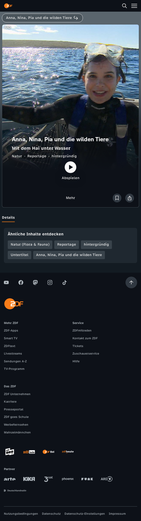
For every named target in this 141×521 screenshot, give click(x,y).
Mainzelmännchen (17, 432)
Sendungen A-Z (15, 361)
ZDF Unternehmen (17, 394)
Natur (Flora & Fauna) (30, 244)
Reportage (36, 156)
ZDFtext (9, 346)
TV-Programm (14, 369)
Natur (17, 156)
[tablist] (70, 217)
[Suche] (124, 6)
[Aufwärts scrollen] (131, 282)
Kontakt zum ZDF (85, 338)
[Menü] (134, 6)
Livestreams (13, 353)
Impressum (117, 513)
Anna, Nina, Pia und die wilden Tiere (69, 255)
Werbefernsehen (16, 424)
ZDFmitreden (82, 330)
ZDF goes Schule (16, 417)
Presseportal (13, 409)
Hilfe (75, 361)
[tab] (8, 217)
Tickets (77, 346)
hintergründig (64, 156)
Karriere (10, 401)
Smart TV (10, 338)
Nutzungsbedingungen (21, 513)
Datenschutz (51, 513)
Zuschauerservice (85, 353)
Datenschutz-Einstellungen (84, 513)
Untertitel (19, 255)
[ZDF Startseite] (8, 6)
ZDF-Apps (11, 330)
